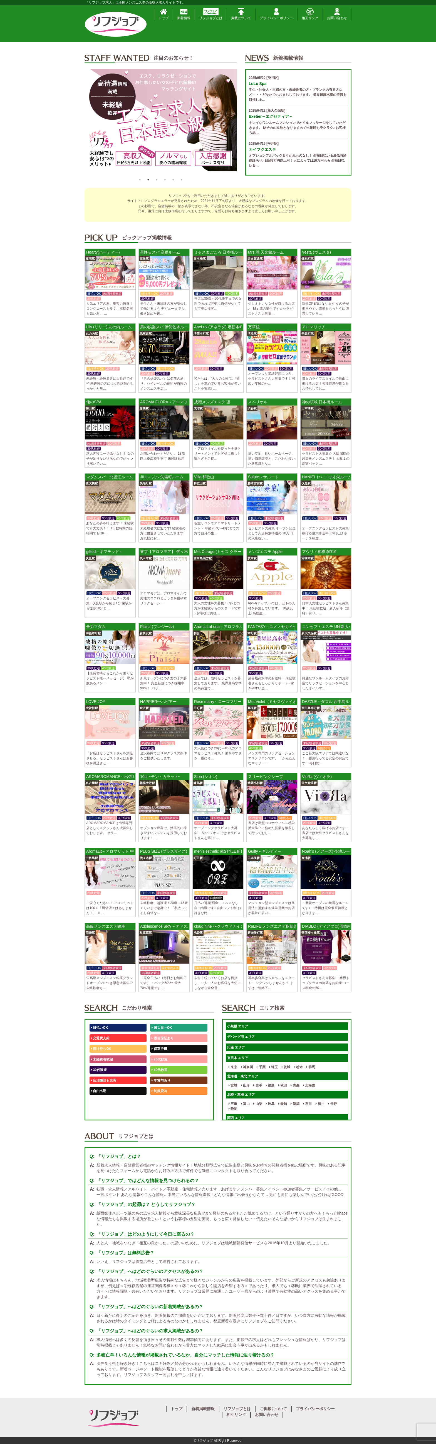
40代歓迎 (159, 1070)
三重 (233, 1104)
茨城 (286, 1067)
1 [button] (140, 179)
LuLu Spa (258, 83)
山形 (245, 1085)
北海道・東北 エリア (242, 1076)
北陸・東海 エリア (241, 1095)
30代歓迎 (99, 1070)
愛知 (282, 1104)
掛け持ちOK (101, 1049)
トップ (163, 14)
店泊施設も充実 (103, 1080)
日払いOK (99, 1028)
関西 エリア (236, 1118)
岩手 (257, 1085)
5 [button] (173, 179)
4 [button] (165, 179)
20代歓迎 (159, 1059)
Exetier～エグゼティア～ (271, 116)
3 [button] (156, 179)
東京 (233, 1067)
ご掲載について (273, 1409)
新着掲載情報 (203, 1409)
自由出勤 (98, 1091)
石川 (307, 1104)
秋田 (282, 1085)
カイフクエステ (262, 149)
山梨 (257, 1104)
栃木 (298, 1067)
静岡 (233, 1109)
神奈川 (247, 1067)
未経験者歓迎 (102, 1059)
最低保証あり (163, 1038)
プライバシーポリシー (276, 14)
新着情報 (183, 14)
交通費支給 (100, 1038)
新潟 (295, 1104)
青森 (295, 1085)
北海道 (309, 1085)
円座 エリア (236, 1047)
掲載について (241, 14)
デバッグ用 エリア (241, 1037)
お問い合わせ (337, 14)
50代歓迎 (99, 1101)
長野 (332, 1104)
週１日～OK (162, 1028)
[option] (161, 122)
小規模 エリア (237, 1026)
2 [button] (148, 179)
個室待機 (159, 1049)
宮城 (233, 1085)
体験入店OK (101, 1112)
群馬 (310, 1067)
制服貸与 (159, 1091)
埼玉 (273, 1067)
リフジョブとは (210, 14)
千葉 (261, 1067)
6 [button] (181, 179)
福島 (270, 1085)
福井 (320, 1104)
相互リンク (310, 14)
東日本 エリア (237, 1058)
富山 (245, 1104)
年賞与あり (161, 1080)
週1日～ (158, 1112)
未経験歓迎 (161, 1101)
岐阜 (270, 1104)
